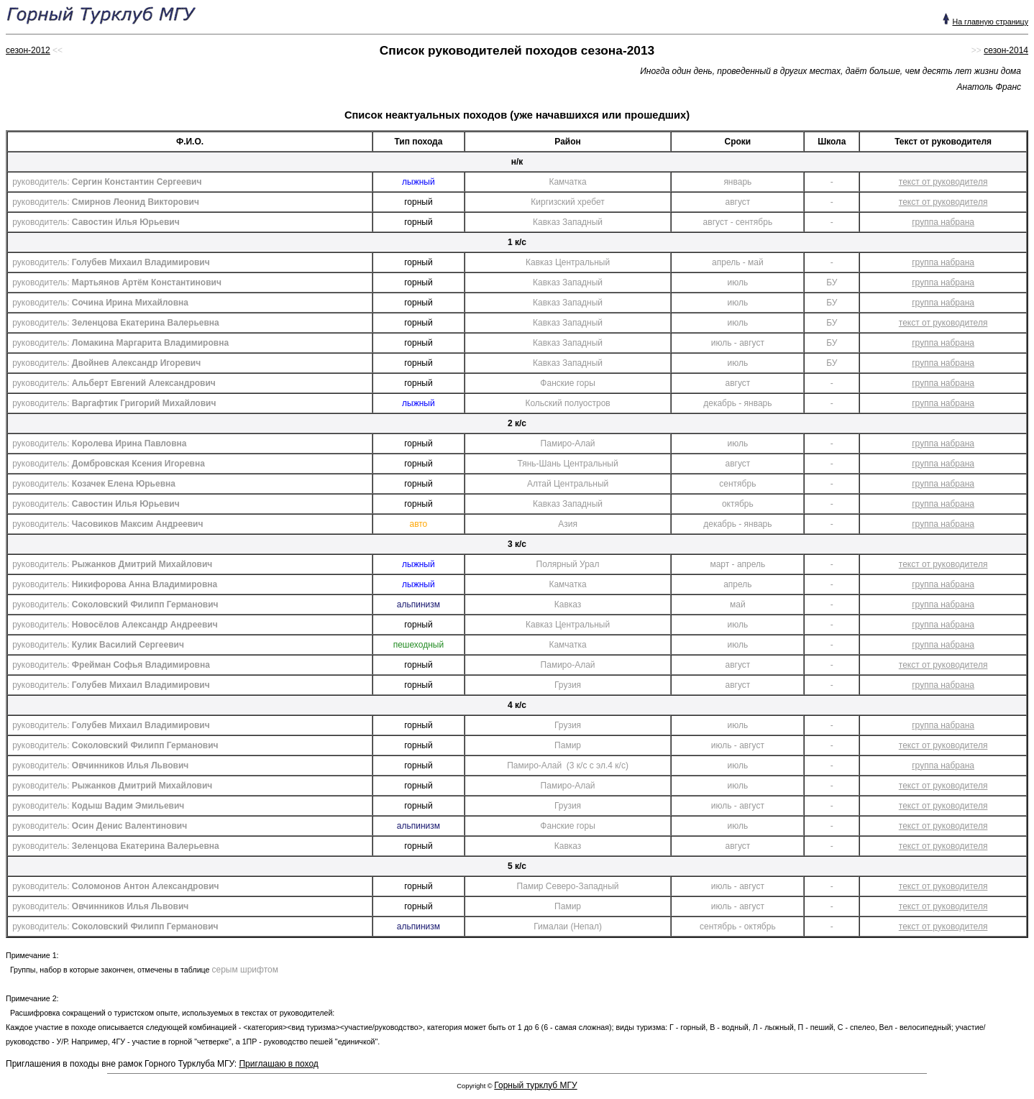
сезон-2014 (1006, 50)
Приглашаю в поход (278, 1064)
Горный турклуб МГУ (535, 1085)
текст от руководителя (943, 182)
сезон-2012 (28, 50)
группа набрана (943, 222)
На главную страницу (990, 21)
